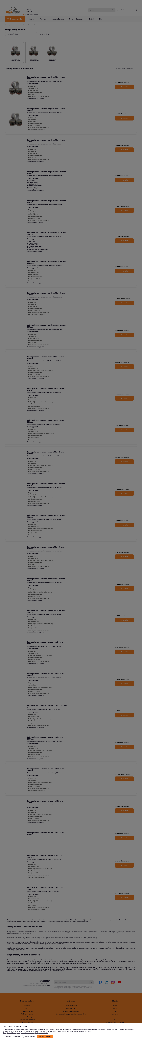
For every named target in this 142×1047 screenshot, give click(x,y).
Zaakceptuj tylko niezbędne (13, 1037)
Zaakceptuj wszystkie (45, 1037)
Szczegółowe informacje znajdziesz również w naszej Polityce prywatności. (25, 1033)
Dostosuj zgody (30, 1037)
